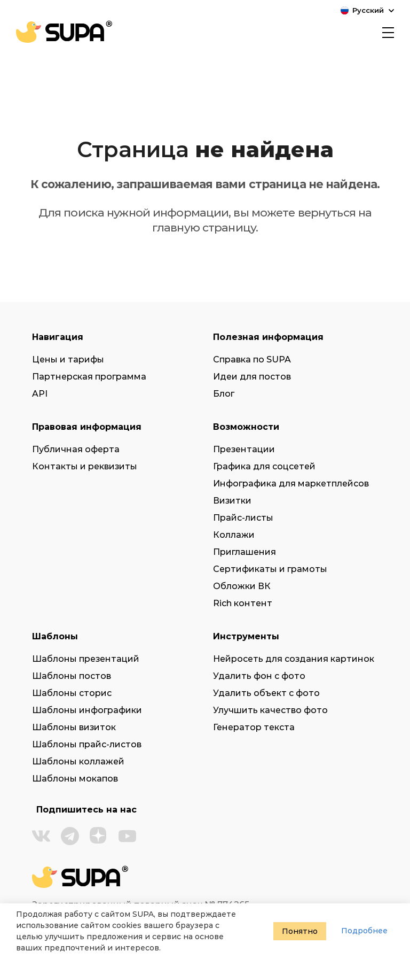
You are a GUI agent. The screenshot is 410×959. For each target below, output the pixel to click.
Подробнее (364, 930)
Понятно (300, 931)
